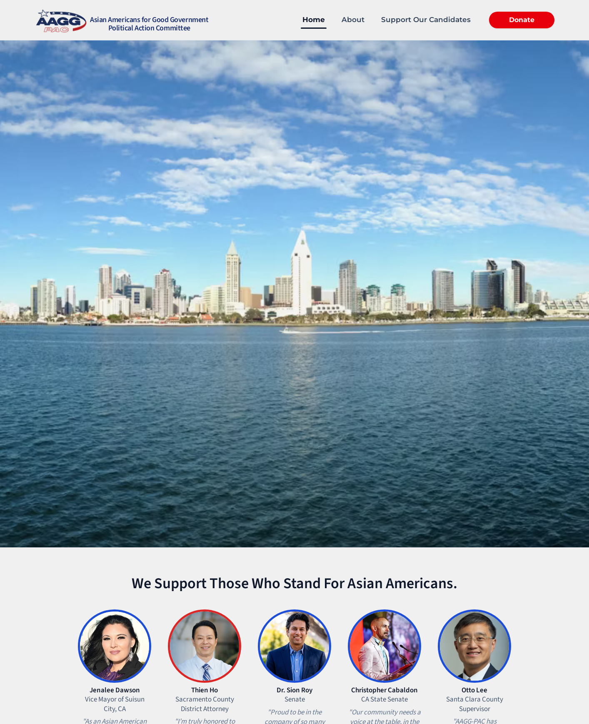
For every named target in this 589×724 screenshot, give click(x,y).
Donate (521, 20)
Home (313, 19)
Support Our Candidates (426, 19)
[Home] (121, 20)
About (353, 19)
